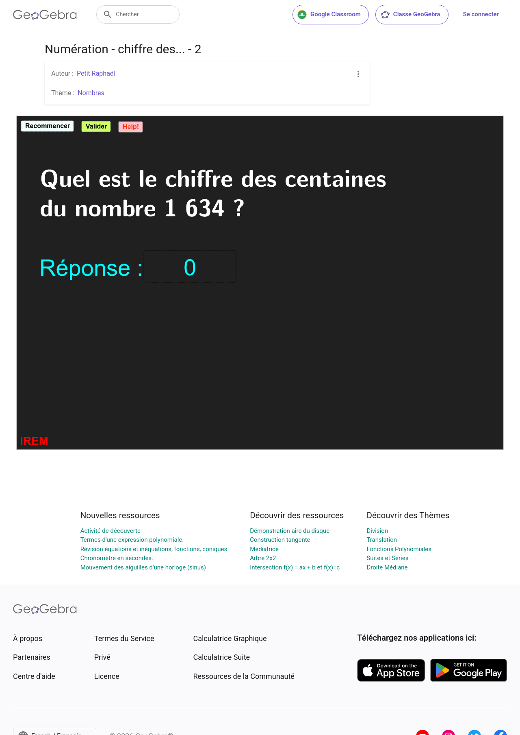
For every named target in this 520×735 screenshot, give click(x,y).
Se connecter (481, 14)
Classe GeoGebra (410, 15)
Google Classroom (329, 15)
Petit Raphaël (96, 73)
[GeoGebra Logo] (45, 15)
